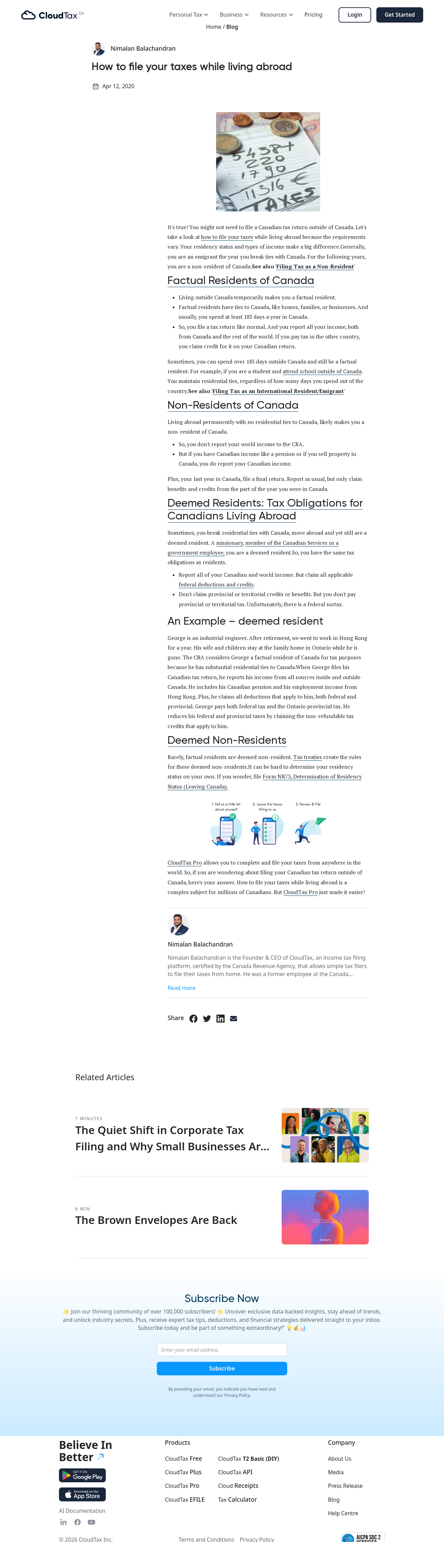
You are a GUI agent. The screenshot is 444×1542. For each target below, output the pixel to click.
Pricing (314, 14)
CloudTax (183, 1458)
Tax (237, 1499)
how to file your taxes (227, 236)
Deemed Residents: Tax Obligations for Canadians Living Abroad (265, 510)
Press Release (345, 1486)
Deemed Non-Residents (227, 740)
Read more (181, 988)
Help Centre (343, 1513)
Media (335, 1472)
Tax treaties (307, 756)
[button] (189, 15)
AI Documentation (82, 1511)
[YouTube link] (91, 1522)
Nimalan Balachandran (143, 48)
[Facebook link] (193, 1018)
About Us (339, 1458)
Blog (232, 27)
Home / (216, 27)
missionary (229, 542)
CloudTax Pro (185, 862)
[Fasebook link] (77, 1522)
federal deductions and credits (216, 584)
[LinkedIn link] (220, 1018)
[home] (52, 15)
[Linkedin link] (63, 1522)
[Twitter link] (207, 1018)
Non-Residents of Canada (233, 405)
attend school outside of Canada (322, 371)
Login (355, 14)
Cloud (238, 1486)
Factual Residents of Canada (241, 280)
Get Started (400, 14)
